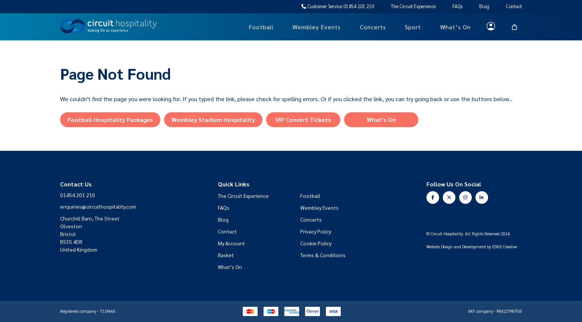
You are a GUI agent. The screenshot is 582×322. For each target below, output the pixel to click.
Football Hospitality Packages (110, 119)
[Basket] (514, 27)
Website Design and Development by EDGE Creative (471, 247)
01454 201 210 (77, 195)
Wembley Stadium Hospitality (213, 119)
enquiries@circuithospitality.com (98, 206)
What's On (381, 119)
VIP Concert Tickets (303, 119)
